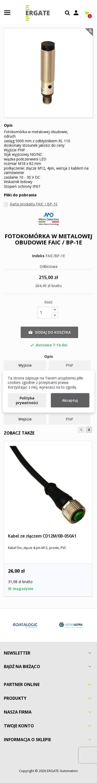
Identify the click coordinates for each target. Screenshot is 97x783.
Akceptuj (70, 400)
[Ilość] (45, 312)
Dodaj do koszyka (49, 332)
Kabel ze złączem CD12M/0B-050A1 (42, 536)
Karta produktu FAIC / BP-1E (33, 204)
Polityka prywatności (27, 400)
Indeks (38, 256)
